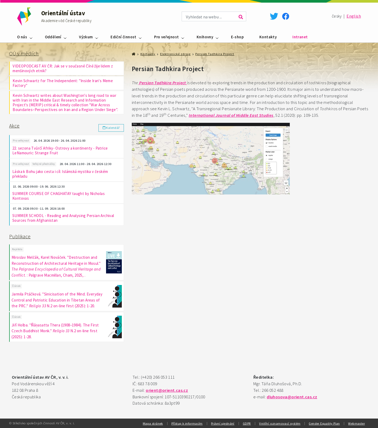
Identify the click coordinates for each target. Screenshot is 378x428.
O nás (22, 36)
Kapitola (17, 249)
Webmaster (356, 423)
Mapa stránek (153, 423)
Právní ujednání (222, 423)
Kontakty (268, 36)
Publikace (20, 236)
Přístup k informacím (187, 423)
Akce (14, 126)
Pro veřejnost (166, 36)
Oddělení (53, 36)
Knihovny (205, 36)
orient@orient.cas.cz (167, 390)
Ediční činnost (123, 36)
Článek (16, 286)
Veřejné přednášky (44, 164)
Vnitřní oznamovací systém (279, 423)
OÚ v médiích (24, 53)
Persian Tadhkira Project (214, 54)
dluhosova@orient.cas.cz (292, 397)
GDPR (247, 423)
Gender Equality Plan (324, 423)
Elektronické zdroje (175, 54)
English (353, 16)
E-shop (237, 36)
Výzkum (86, 36)
